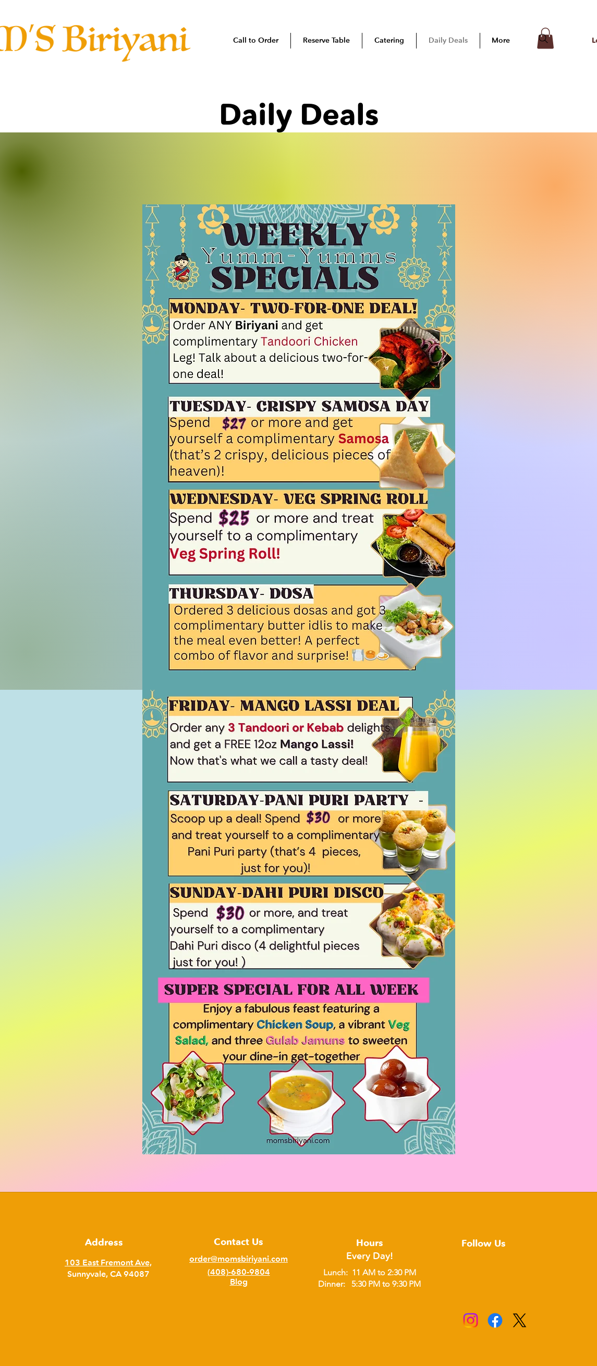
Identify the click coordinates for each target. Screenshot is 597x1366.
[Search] (543, 39)
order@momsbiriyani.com (238, 1259)
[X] (519, 1320)
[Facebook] (495, 1320)
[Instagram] (470, 1320)
